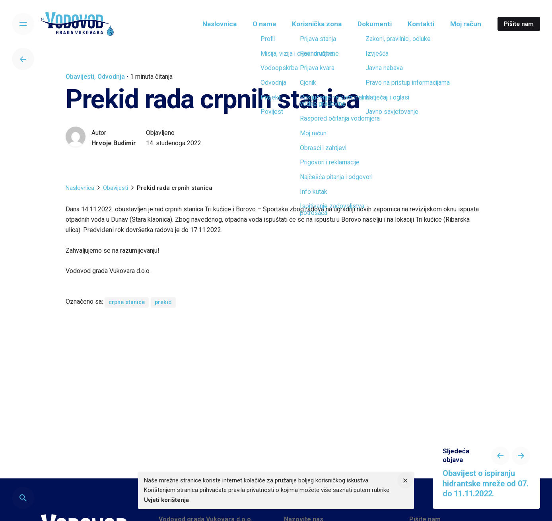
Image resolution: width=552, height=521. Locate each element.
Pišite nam (519, 23)
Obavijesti (80, 76)
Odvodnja (111, 76)
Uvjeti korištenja (166, 499)
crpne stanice (127, 302)
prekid (163, 302)
